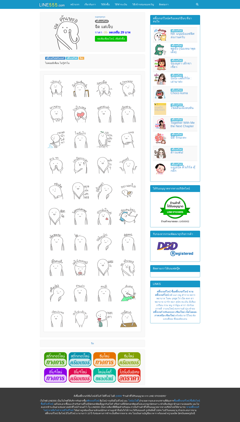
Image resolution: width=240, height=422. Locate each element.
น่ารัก (167, 301)
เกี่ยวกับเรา (90, 4)
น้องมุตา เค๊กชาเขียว (181, 65)
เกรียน (159, 305)
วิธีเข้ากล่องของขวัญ (143, 4)
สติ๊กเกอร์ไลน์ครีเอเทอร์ (55, 58)
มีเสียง (192, 301)
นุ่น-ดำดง (190, 308)
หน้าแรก (74, 4)
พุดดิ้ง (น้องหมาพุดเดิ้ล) (183, 50)
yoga (174, 298)
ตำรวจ (185, 295)
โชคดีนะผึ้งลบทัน (182, 108)
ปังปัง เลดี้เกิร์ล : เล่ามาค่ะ (181, 80)
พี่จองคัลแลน (180, 318)
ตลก (188, 298)
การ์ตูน (176, 305)
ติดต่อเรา (164, 4)
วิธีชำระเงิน (121, 4)
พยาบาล (160, 298)
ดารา (183, 305)
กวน (166, 305)
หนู (170, 305)
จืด (92, 343)
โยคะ (168, 298)
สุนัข (178, 301)
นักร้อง (190, 305)
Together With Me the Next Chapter (183, 124)
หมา (173, 301)
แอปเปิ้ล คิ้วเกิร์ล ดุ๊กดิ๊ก (183, 169)
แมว (175, 295)
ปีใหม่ (189, 315)
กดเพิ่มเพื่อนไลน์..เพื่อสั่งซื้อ (111, 38)
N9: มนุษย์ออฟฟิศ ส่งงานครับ (182, 35)
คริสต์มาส (180, 315)
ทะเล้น (184, 301)
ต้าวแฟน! (177, 152)
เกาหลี (158, 308)
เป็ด (183, 298)
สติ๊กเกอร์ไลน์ (72, 58)
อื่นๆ (81, 58)
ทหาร (192, 295)
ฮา (192, 298)
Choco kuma (179, 93)
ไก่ (179, 298)
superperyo (100, 17)
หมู (179, 295)
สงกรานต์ (179, 308)
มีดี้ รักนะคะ (179, 137)
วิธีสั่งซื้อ (105, 4)
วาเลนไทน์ (168, 308)
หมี (170, 295)
